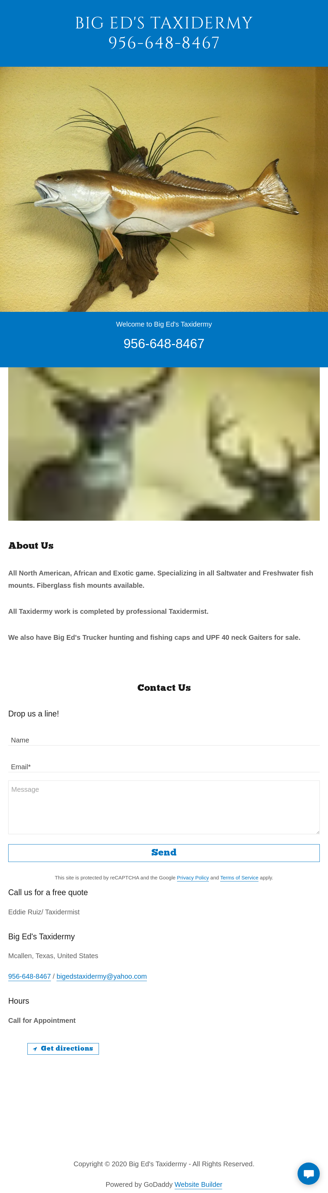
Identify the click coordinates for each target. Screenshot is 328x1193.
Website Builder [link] (199, 1184)
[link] (164, 46)
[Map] (164, 1089)
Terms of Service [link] (239, 877)
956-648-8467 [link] (29, 976)
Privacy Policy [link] (193, 877)
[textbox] (164, 736)
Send (164, 853)
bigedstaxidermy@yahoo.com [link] (101, 976)
